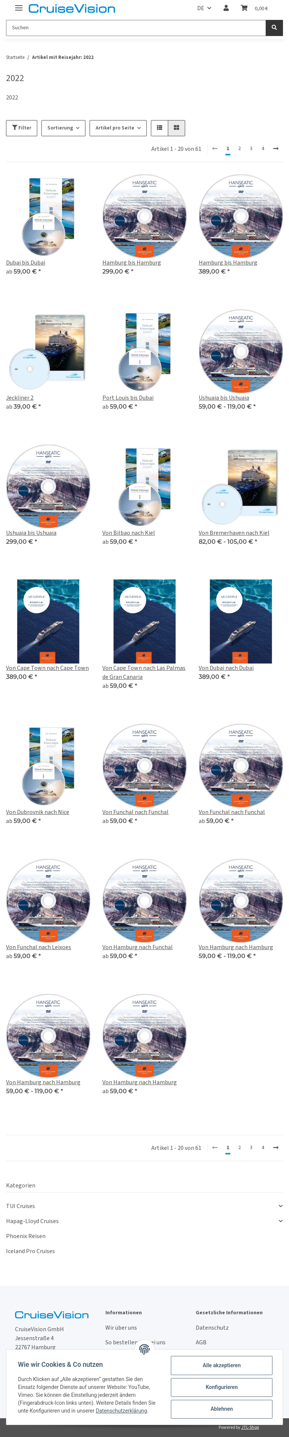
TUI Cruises (20, 1206)
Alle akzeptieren (221, 1365)
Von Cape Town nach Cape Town (47, 668)
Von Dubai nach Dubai (226, 668)
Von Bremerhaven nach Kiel (234, 533)
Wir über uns (121, 1328)
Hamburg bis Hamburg (131, 263)
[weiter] (276, 149)
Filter (21, 128)
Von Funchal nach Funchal (135, 812)
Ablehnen (221, 1409)
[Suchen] (136, 28)
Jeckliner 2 (19, 398)
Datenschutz (212, 1328)
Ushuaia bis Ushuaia (224, 398)
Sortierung (60, 128)
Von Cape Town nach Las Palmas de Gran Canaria (144, 672)
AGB (201, 1342)
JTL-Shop (250, 1427)
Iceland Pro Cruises (30, 1251)
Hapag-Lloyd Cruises (32, 1221)
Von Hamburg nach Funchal (137, 947)
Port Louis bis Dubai (128, 398)
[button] (226, 8)
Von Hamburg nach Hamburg (236, 947)
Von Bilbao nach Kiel (128, 533)
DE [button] (200, 8)
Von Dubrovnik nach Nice (37, 812)
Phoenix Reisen (26, 1236)
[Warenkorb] (254, 8)
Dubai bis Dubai (25, 263)
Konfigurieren (221, 1387)
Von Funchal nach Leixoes (38, 947)
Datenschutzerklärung (122, 1411)
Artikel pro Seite (115, 128)
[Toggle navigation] (19, 4)
